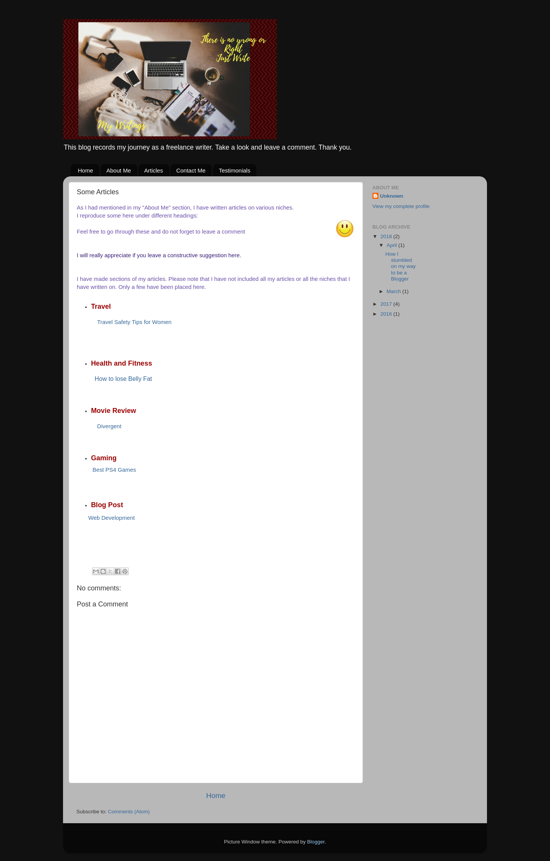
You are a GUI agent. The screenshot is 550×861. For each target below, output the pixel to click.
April (392, 245)
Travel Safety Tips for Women (134, 322)
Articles (153, 170)
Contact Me (190, 170)
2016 (386, 314)
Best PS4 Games (114, 470)
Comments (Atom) (129, 811)
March (394, 291)
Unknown (391, 196)
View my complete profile (401, 206)
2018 (386, 236)
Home (85, 170)
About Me (119, 170)
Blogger (316, 842)
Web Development (111, 518)
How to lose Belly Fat (123, 379)
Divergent (109, 426)
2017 (386, 304)
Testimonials (235, 170)
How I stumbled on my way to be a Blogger (400, 266)
